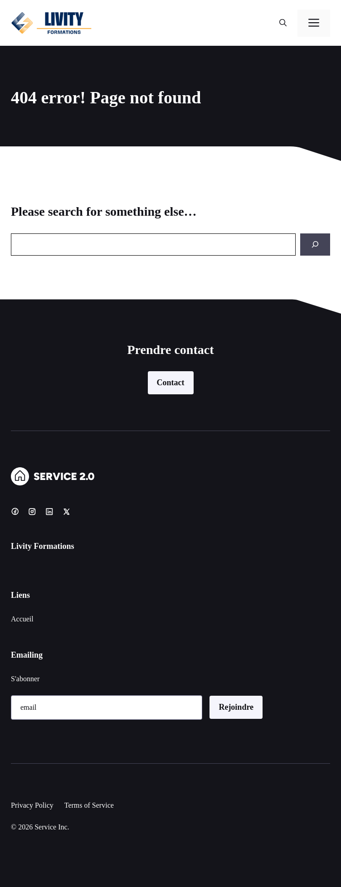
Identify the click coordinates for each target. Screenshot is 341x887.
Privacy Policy (32, 805)
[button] (282, 23)
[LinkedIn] (49, 511)
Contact (171, 382)
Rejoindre (236, 707)
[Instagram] (32, 511)
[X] (67, 511)
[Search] (315, 244)
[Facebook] (15, 511)
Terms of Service (89, 805)
